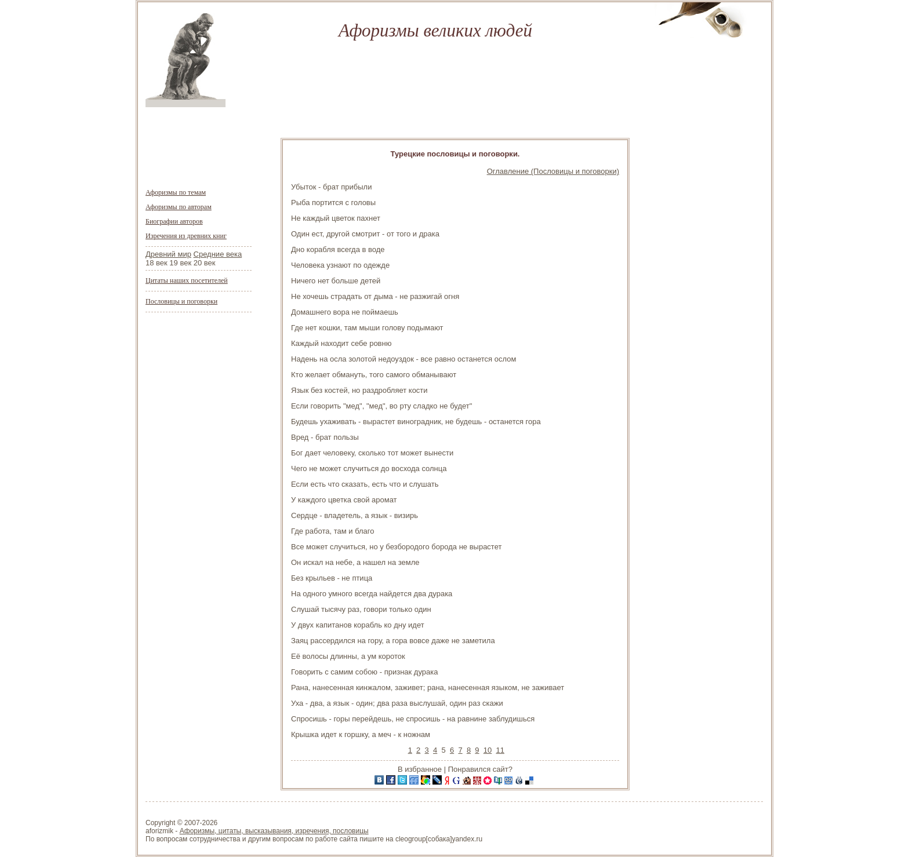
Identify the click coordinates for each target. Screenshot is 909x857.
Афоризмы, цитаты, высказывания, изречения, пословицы (274, 831)
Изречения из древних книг (186, 236)
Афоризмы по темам (176, 192)
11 (500, 750)
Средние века (218, 254)
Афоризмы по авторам (179, 207)
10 (487, 750)
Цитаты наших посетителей (187, 280)
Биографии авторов (174, 221)
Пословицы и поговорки (181, 301)
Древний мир (168, 254)
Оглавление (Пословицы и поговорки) (553, 171)
